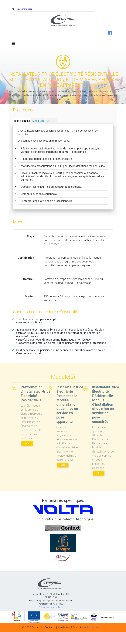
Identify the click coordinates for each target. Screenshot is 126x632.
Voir (27, 443)
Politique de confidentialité (50, 607)
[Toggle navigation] (13, 43)
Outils (51, 120)
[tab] (22, 121)
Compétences (22, 121)
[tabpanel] (63, 167)
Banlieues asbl (95, 627)
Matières (38, 120)
